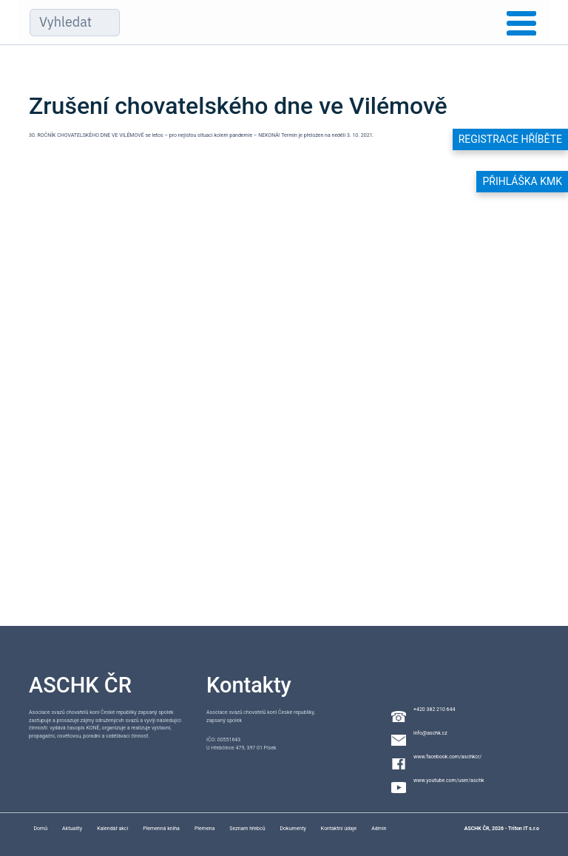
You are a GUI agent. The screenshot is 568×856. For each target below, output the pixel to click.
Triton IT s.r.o (523, 829)
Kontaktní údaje (338, 829)
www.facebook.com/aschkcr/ (447, 757)
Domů (40, 829)
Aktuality (72, 829)
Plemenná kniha (161, 829)
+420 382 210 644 (434, 709)
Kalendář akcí (112, 829)
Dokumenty (293, 829)
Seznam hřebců (247, 829)
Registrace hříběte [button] (510, 139)
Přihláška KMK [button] (522, 181)
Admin (378, 829)
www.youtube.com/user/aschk (448, 780)
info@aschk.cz (430, 733)
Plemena (204, 829)
